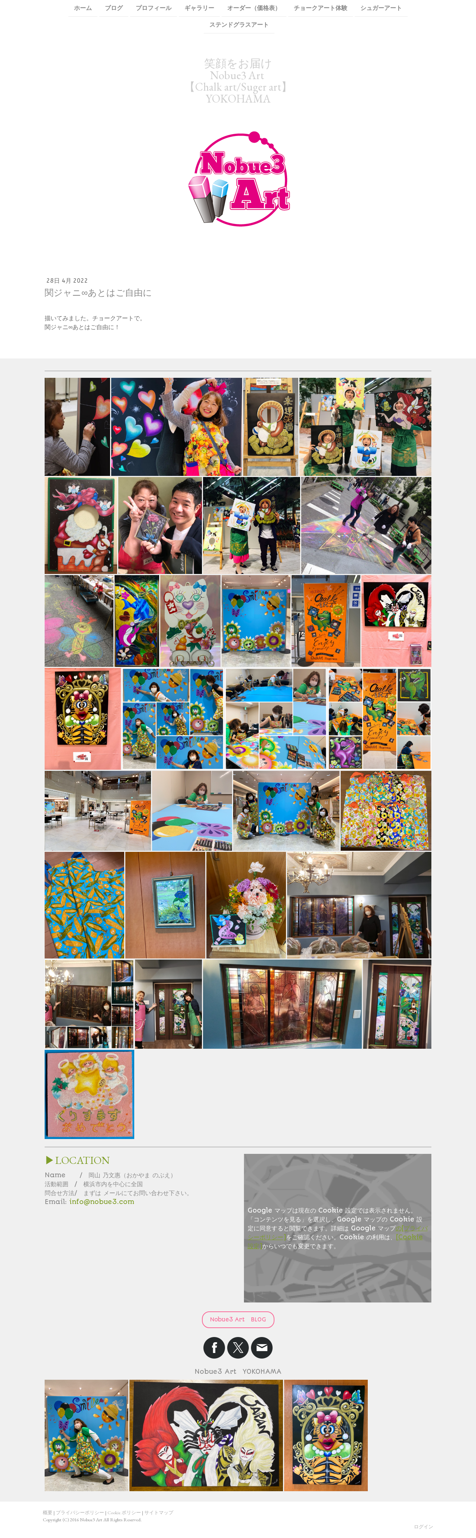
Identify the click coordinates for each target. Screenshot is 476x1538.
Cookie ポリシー (124, 1512)
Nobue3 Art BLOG (238, 1319)
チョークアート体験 (320, 8)
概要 (47, 1512)
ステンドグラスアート (239, 25)
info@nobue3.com (101, 1202)
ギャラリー (199, 8)
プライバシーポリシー (80, 1512)
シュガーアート (381, 8)
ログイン (423, 1527)
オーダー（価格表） (254, 8)
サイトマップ (158, 1512)
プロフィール (153, 8)
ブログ (114, 8)
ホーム (83, 8)
